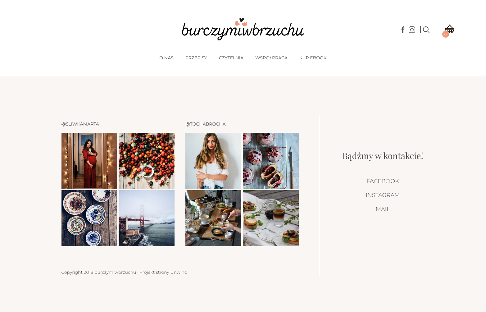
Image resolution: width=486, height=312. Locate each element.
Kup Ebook (313, 58)
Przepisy (196, 58)
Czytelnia (231, 58)
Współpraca (271, 58)
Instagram (383, 195)
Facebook (382, 181)
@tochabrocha (205, 124)
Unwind (178, 272)
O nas (166, 58)
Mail (383, 209)
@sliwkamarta (80, 124)
